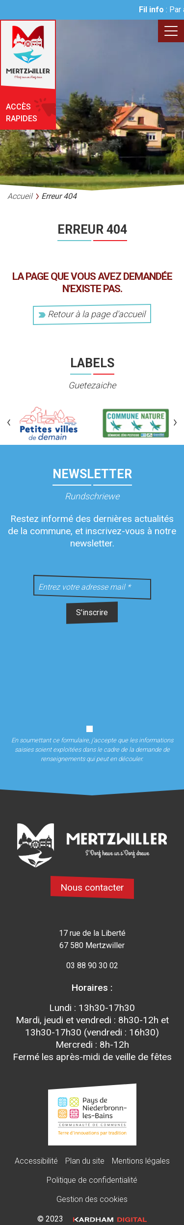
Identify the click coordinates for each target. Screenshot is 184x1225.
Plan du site (85, 1161)
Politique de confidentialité (92, 1180)
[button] (8, 423)
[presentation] (92, 668)
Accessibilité (36, 1161)
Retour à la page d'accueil (92, 314)
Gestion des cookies (92, 1199)
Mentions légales (141, 1161)
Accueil (19, 196)
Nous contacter (92, 887)
